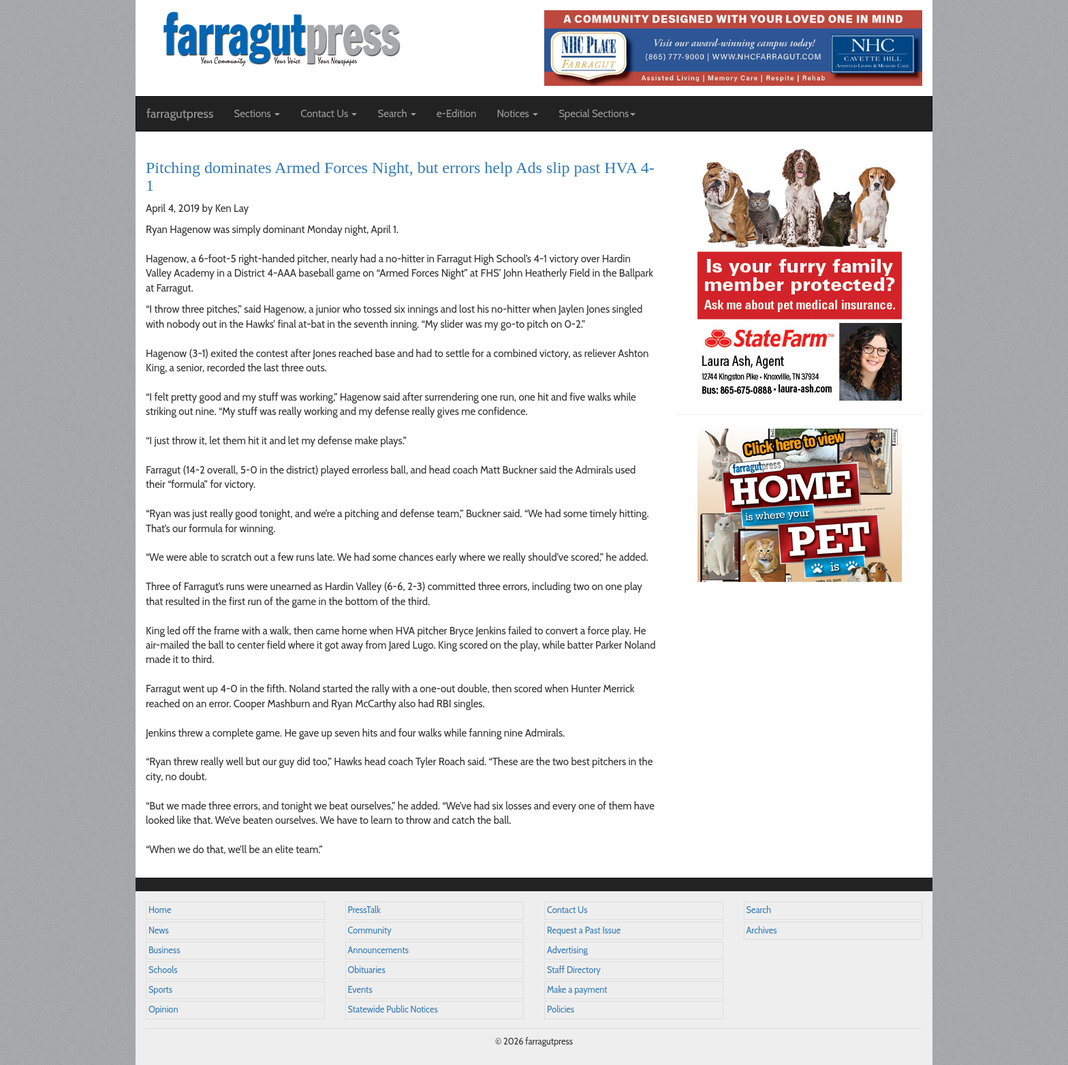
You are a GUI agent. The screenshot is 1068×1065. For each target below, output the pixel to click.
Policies (560, 1009)
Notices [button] (517, 114)
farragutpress (179, 113)
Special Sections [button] (597, 114)
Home (160, 910)
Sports (160, 990)
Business (164, 950)
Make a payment (577, 990)
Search (759, 910)
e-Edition (457, 114)
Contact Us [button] (328, 114)
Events (360, 990)
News (158, 930)
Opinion (163, 1009)
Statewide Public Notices (393, 1009)
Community (370, 930)
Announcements (378, 950)
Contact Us (567, 910)
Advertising (567, 950)
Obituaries (367, 970)
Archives (762, 930)
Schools (162, 970)
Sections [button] (257, 114)
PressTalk (364, 910)
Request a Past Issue (584, 930)
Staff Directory (574, 970)
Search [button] (396, 114)
